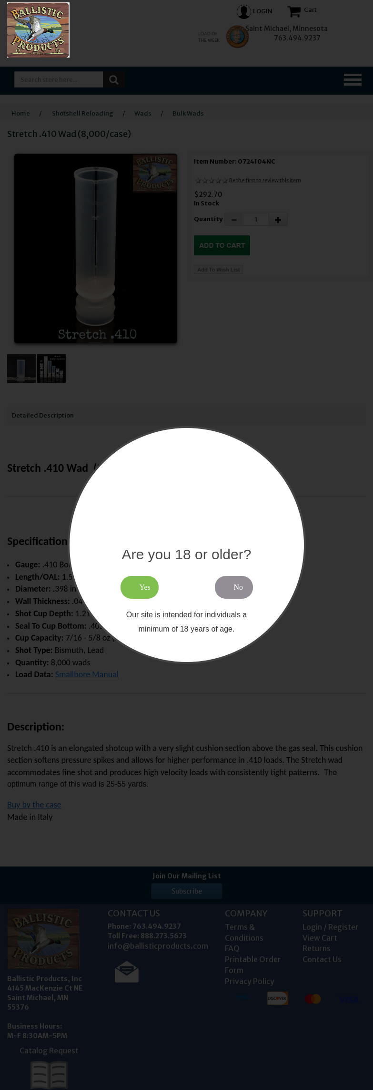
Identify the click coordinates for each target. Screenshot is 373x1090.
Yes (145, 587)
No (238, 587)
